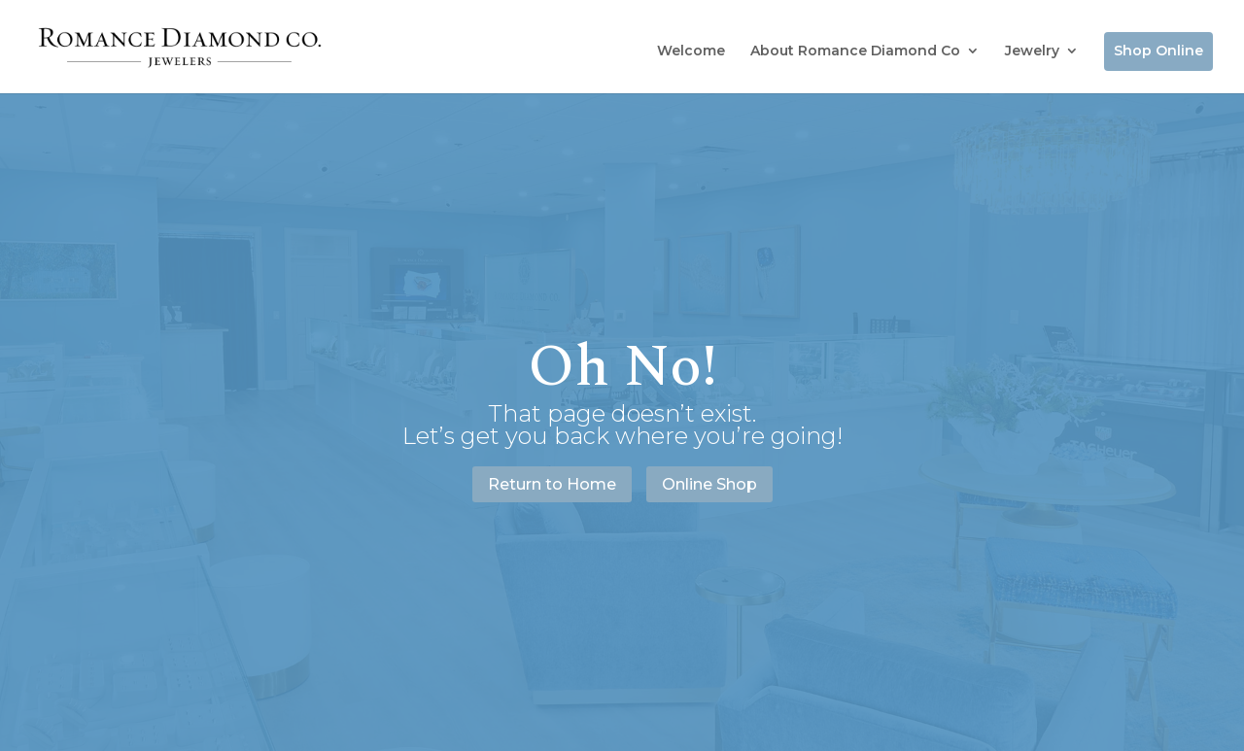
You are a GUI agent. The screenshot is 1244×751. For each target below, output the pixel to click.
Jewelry (1032, 50)
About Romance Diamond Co (855, 50)
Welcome (691, 50)
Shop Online (1158, 50)
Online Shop (709, 484)
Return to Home (552, 484)
